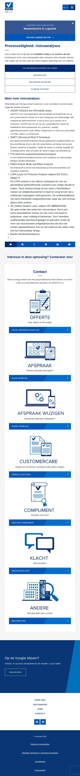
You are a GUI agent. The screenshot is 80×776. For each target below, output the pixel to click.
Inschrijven (15, 672)
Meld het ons (40, 621)
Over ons (39, 700)
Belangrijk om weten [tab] (40, 82)
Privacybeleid (40, 770)
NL (65, 7)
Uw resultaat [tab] (40, 75)
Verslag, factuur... (40, 474)
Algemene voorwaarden (39, 744)
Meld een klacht (40, 571)
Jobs (40, 709)
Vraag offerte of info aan (40, 330)
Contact (40, 713)
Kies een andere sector (40, 37)
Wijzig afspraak (40, 426)
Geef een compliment (40, 523)
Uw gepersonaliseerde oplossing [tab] (40, 68)
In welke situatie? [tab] (40, 89)
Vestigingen (40, 704)
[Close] (73, 23)
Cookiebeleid (40, 762)
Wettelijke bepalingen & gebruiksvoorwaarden (40, 753)
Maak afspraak (40, 378)
